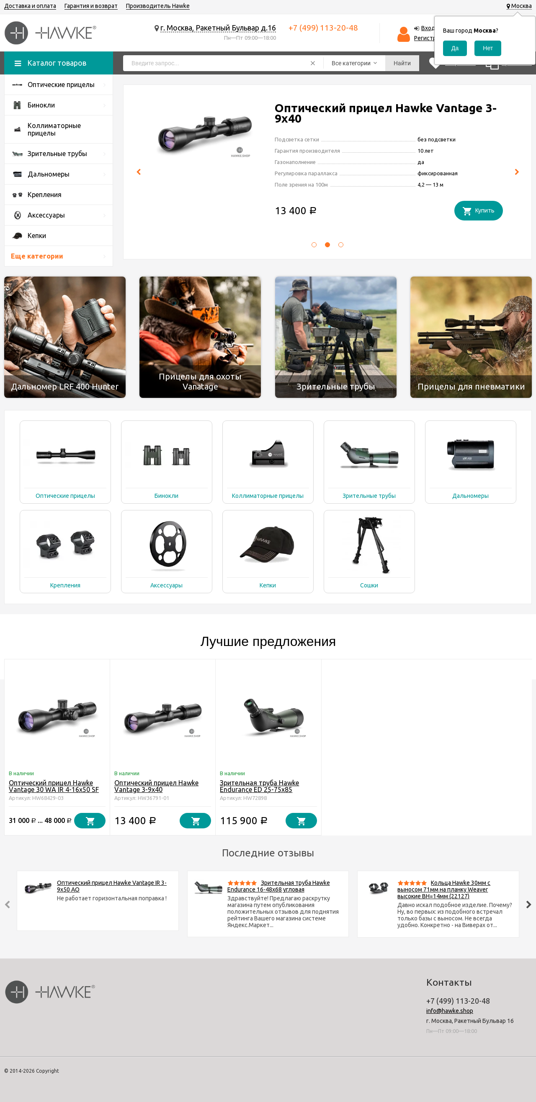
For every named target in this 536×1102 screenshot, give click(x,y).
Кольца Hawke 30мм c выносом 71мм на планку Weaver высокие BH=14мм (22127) (443, 889)
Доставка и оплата (30, 6)
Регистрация (431, 38)
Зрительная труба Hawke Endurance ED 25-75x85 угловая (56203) (259, 789)
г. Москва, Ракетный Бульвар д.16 (218, 27)
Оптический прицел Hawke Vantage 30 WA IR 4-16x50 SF (387, 113)
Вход (428, 28)
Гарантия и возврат (91, 6)
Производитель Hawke (158, 6)
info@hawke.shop (449, 1010)
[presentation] (138, 171)
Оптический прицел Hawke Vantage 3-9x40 (156, 786)
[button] (314, 247)
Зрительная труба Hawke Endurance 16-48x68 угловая (278, 886)
